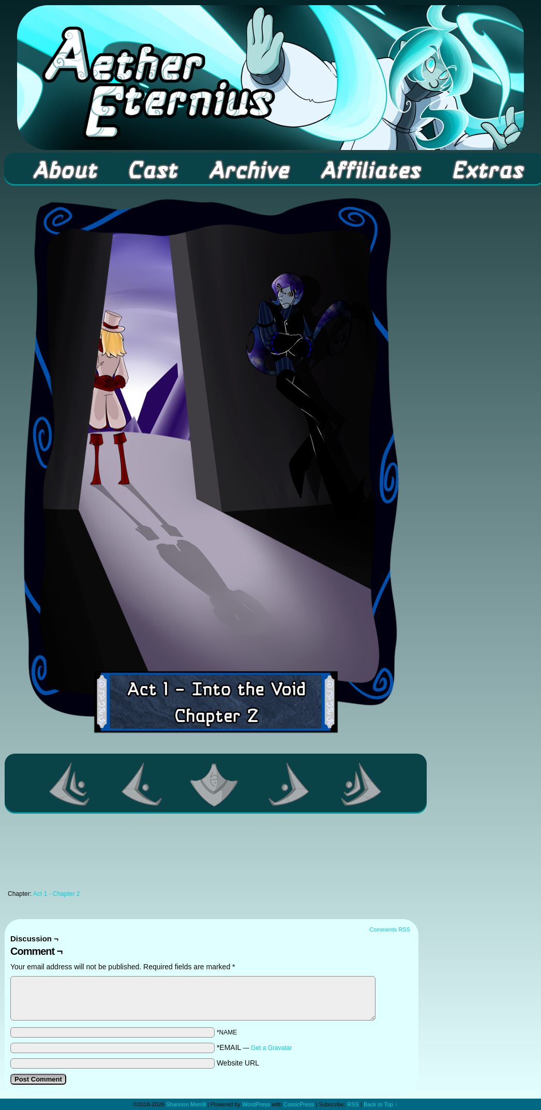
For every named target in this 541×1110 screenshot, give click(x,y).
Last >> (361, 784)
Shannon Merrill (186, 1104)
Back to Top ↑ (381, 1104)
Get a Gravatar (271, 1048)
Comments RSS (389, 929)
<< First (70, 784)
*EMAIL (254, 1047)
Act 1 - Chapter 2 (56, 893)
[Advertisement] (211, 854)
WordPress (256, 1104)
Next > (289, 784)
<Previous (142, 784)
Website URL (238, 1063)
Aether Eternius (270, 77)
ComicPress (298, 1104)
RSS (353, 1104)
